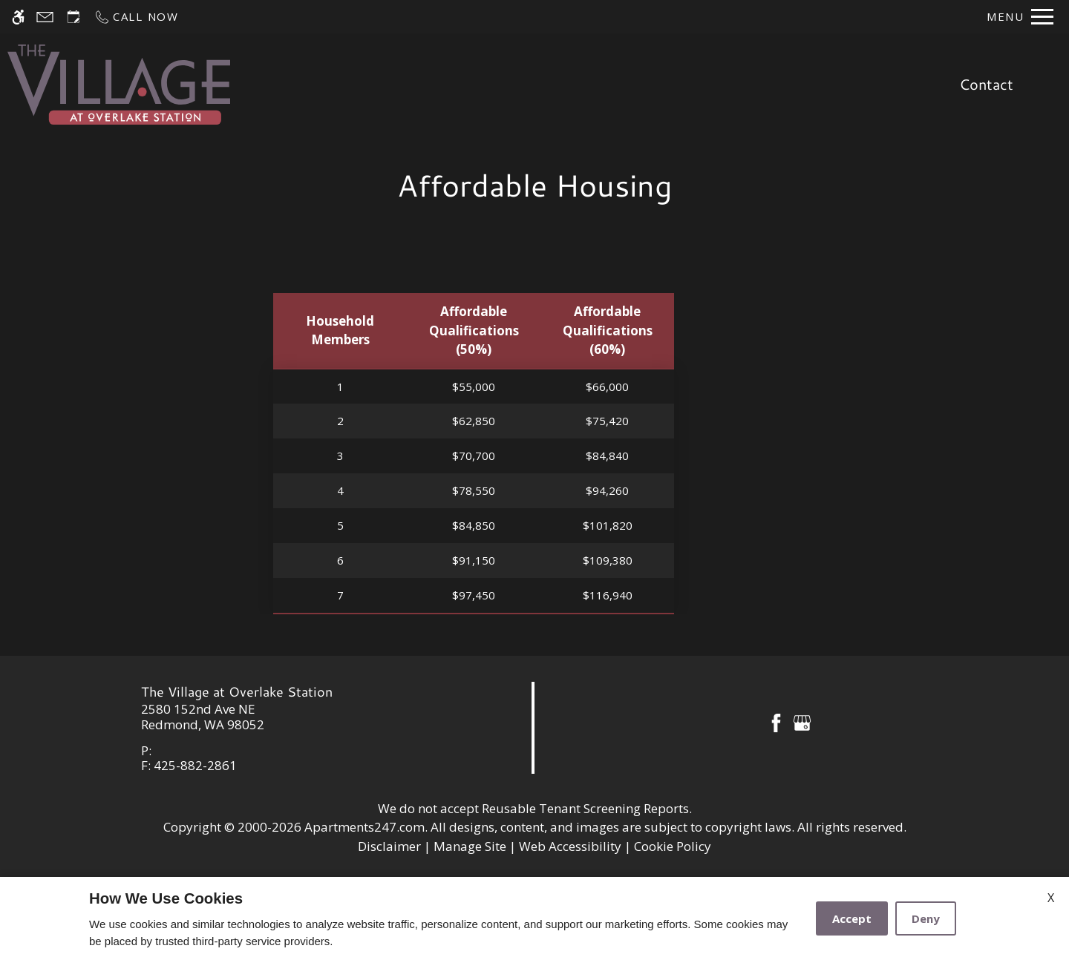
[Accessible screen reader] (18, 17)
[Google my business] (802, 721)
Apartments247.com (364, 826)
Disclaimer (389, 846)
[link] (267, 717)
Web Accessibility (570, 846)
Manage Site (470, 846)
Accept (852, 918)
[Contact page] (45, 17)
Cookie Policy (672, 846)
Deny (926, 918)
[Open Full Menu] (1020, 17)
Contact (986, 83)
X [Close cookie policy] (1050, 898)
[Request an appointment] (73, 17)
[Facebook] (776, 721)
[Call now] (136, 17)
